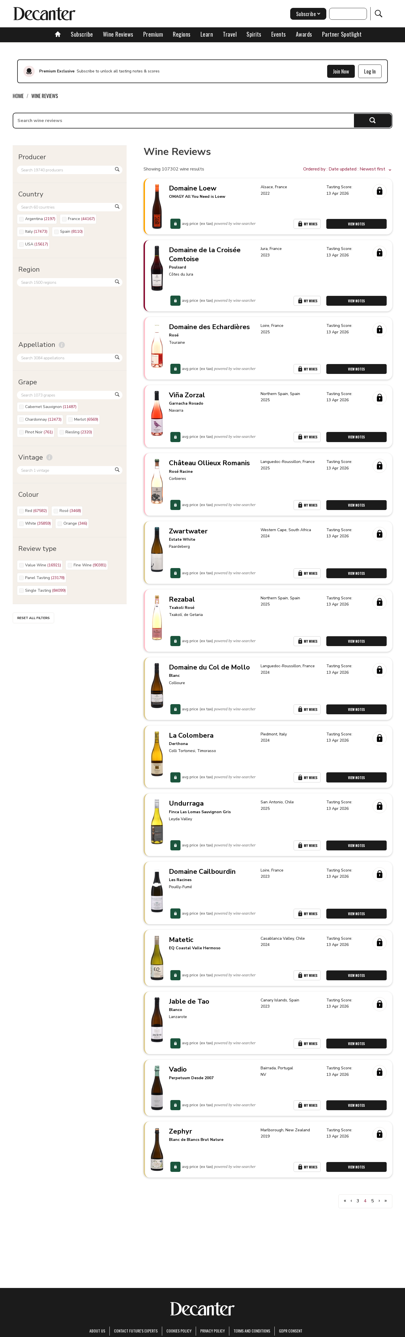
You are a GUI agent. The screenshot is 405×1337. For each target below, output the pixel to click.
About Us (97, 1331)
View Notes (356, 224)
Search (372, 120)
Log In (370, 71)
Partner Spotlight (342, 34)
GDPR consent (290, 1331)
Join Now (341, 71)
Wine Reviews (118, 34)
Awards (304, 34)
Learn (207, 34)
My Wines (307, 224)
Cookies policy (179, 1331)
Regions (182, 34)
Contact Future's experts (136, 1331)
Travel (230, 34)
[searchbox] (183, 120)
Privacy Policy (212, 1331)
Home (18, 95)
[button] (347, 169)
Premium (153, 34)
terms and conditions (252, 1331)
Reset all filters (33, 618)
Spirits (253, 34)
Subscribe (82, 34)
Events (278, 34)
